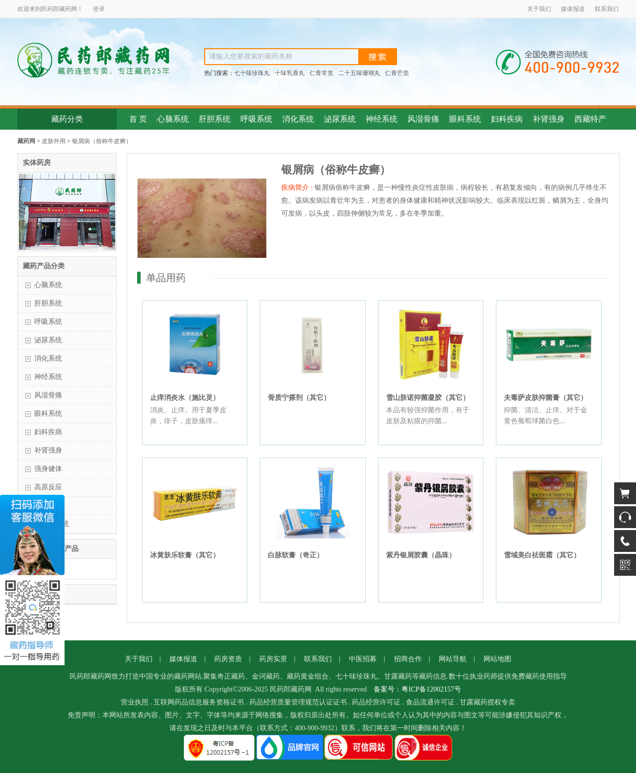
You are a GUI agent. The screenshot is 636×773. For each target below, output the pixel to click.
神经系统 (382, 119)
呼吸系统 (256, 119)
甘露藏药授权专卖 (487, 702)
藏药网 (26, 141)
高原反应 (48, 487)
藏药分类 (67, 119)
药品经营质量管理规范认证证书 (298, 702)
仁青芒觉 (397, 73)
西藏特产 (590, 119)
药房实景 (273, 659)
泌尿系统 (340, 119)
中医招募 (363, 659)
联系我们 (607, 8)
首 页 (138, 119)
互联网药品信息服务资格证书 (199, 702)
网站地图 (497, 659)
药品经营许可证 (376, 702)
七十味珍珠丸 (252, 73)
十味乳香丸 (290, 73)
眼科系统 (465, 119)
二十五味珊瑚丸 (359, 73)
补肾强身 (548, 119)
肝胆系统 (215, 119)
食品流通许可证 (430, 702)
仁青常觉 (321, 73)
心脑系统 (173, 119)
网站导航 (453, 659)
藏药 (65, 8)
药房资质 (228, 659)
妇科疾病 (507, 119)
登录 (99, 8)
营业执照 (135, 702)
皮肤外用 (54, 141)
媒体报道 (573, 8)
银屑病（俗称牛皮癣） (102, 141)
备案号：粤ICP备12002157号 (417, 689)
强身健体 (48, 468)
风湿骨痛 (423, 119)
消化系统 (298, 119)
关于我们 (539, 8)
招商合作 (408, 659)
